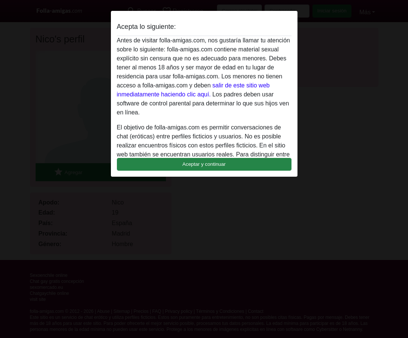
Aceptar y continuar (204, 164)
